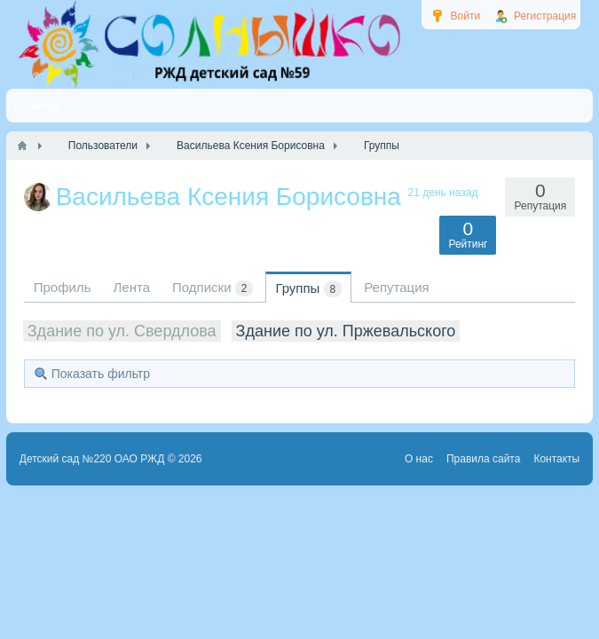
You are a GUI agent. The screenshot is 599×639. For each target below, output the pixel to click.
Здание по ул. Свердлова (122, 331)
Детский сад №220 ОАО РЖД (92, 459)
